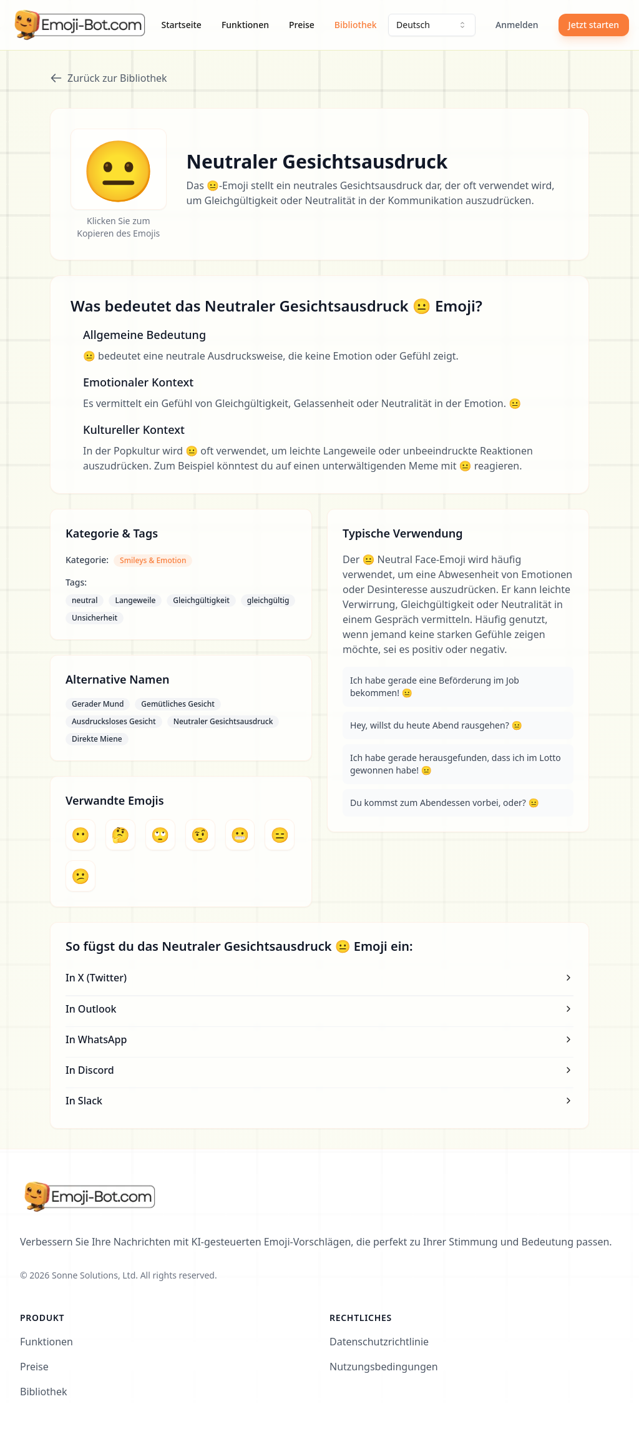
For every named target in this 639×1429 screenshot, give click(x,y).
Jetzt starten (593, 25)
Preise (302, 25)
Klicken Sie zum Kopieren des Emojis (118, 227)
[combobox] (432, 25)
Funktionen (245, 25)
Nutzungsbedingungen (383, 1366)
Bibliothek (355, 25)
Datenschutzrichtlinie (379, 1341)
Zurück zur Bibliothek (108, 78)
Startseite (182, 25)
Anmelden (517, 25)
